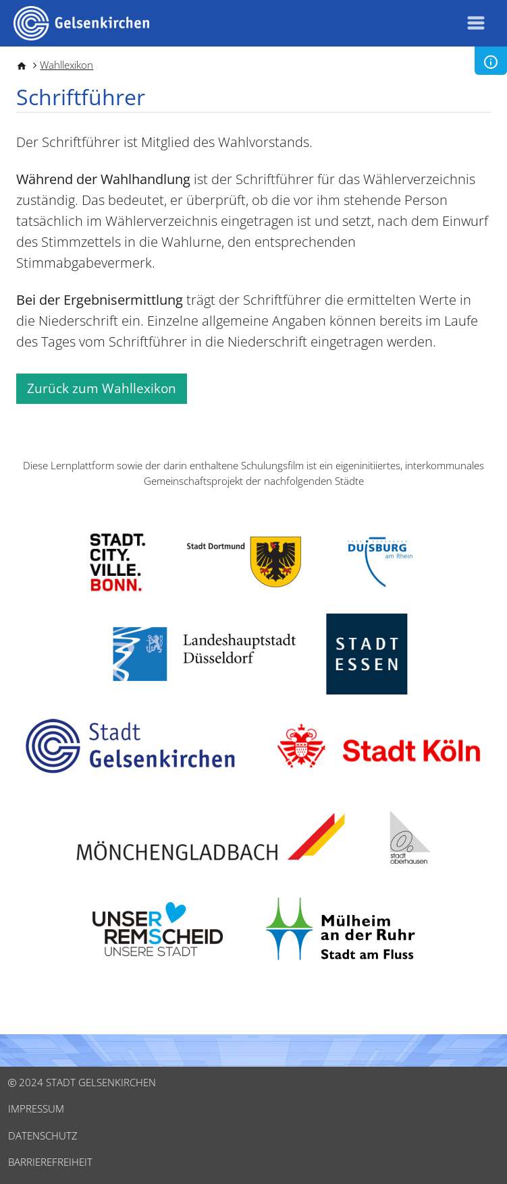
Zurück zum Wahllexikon (101, 388)
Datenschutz (43, 1135)
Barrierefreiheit (50, 1161)
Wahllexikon (66, 64)
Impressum (36, 1108)
